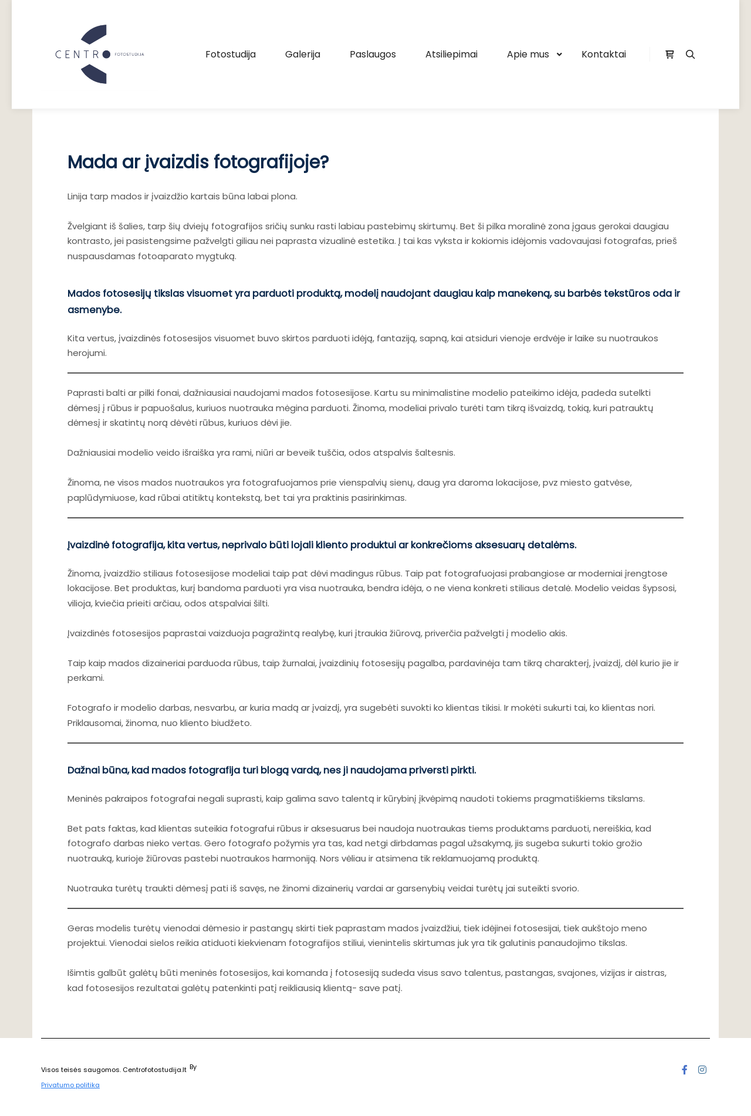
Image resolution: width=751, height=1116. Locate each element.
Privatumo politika (70, 1085)
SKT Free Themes (226, 1066)
